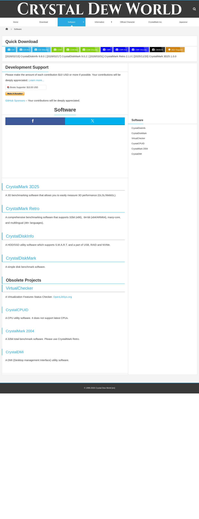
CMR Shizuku (141, 50)
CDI (12, 50)
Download (43, 22)
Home (15, 22)
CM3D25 (159, 50)
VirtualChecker (19, 288)
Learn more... (36, 80)
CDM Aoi (73, 50)
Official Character (127, 22)
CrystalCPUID (17, 310)
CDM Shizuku (91, 50)
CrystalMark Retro (22, 208)
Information (99, 22)
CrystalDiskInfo (20, 236)
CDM (59, 50)
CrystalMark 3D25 (22, 186)
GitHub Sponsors (15, 100)
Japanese (183, 22)
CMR (108, 50)
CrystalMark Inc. (155, 22)
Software (71, 23)
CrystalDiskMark (21, 258)
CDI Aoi (25, 50)
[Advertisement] (68, 153)
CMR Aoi (123, 50)
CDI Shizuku (42, 50)
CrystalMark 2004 (20, 331)
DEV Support (177, 50)
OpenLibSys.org (62, 296)
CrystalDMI (15, 352)
